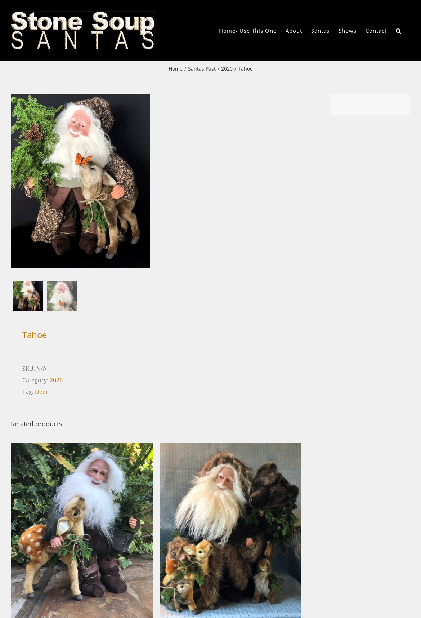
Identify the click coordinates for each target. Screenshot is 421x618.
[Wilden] (82, 449)
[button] (398, 30)
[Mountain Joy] (231, 449)
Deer (41, 392)
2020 (56, 380)
